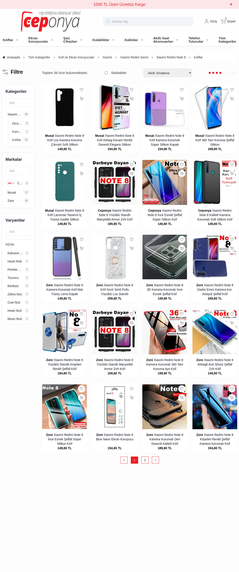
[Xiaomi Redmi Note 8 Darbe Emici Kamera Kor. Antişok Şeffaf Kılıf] (214, 257)
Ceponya (104, 210)
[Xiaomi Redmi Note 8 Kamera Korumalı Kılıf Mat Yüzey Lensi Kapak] (64, 257)
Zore (49, 285)
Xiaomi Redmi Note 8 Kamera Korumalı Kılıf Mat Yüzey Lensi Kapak (64, 289)
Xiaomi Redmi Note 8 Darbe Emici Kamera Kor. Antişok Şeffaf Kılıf (215, 289)
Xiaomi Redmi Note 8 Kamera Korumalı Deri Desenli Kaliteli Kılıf (166, 439)
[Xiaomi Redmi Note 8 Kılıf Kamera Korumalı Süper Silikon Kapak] (164, 107)
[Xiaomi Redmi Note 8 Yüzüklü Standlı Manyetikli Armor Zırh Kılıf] (114, 182)
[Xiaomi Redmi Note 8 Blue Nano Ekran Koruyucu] (114, 406)
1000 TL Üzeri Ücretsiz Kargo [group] (119, 4)
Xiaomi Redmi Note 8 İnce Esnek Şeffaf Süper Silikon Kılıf (165, 215)
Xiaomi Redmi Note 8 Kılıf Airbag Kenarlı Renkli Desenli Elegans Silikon (115, 140)
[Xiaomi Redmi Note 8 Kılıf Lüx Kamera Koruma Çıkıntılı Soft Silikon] (64, 107)
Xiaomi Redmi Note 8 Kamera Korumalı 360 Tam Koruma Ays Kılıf (164, 364)
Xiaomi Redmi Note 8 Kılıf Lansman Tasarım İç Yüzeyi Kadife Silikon (65, 215)
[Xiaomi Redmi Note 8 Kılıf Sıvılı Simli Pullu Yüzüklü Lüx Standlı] (114, 257)
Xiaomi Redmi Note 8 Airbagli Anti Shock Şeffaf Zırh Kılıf (215, 364)
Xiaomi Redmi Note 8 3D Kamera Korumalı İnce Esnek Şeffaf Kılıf (165, 289)
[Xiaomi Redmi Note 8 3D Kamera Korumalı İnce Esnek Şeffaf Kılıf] (164, 257)
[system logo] (51, 21)
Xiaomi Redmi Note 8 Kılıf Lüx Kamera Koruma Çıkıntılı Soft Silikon (65, 140)
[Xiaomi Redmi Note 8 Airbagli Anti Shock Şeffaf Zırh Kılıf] (214, 332)
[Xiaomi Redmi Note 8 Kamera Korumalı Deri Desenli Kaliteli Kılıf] (164, 406)
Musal (49, 135)
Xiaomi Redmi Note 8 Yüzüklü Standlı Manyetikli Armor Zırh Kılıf (114, 215)
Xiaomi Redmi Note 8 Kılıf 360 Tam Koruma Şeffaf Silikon (215, 140)
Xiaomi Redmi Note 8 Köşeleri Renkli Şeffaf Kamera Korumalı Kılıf (216, 439)
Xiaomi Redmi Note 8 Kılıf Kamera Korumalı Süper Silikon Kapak (167, 140)
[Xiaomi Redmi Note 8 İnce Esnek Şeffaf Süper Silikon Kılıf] (164, 182)
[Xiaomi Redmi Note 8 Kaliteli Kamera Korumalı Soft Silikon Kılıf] (214, 182)
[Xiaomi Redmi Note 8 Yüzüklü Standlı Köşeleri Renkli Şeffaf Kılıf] (64, 332)
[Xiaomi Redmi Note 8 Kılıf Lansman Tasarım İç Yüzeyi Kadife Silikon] (64, 182)
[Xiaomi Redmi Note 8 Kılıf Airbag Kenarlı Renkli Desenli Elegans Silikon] (114, 107)
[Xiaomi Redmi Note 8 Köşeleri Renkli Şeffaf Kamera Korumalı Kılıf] (214, 406)
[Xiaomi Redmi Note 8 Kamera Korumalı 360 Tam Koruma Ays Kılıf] (164, 332)
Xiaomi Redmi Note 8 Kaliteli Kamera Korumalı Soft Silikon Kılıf (214, 215)
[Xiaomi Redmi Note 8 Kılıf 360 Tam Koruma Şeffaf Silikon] (214, 107)
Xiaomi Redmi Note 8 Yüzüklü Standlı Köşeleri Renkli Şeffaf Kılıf (65, 364)
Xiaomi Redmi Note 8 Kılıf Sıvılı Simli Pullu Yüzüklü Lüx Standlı (116, 289)
